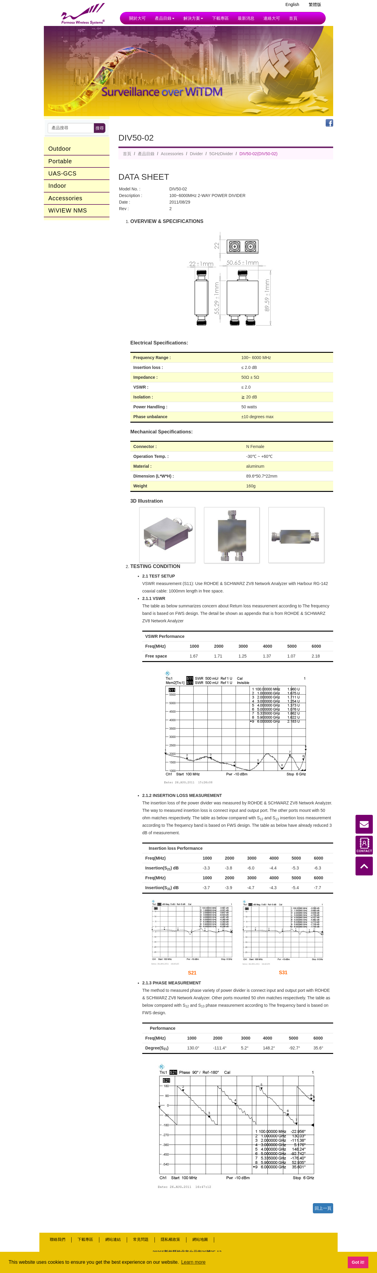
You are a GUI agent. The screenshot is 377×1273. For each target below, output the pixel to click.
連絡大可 (271, 18)
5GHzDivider (221, 153)
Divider (196, 153)
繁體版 (315, 4)
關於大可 (137, 18)
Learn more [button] (193, 1262)
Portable (60, 161)
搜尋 (99, 128)
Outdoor (59, 148)
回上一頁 (323, 1208)
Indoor (57, 185)
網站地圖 (200, 1239)
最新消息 (246, 18)
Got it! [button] (358, 1262)
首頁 (293, 18)
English (292, 4)
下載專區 (220, 18)
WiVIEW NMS (67, 210)
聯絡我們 (57, 1239)
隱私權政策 (170, 1239)
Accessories (65, 198)
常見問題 (141, 1239)
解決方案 (193, 18)
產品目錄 (164, 18)
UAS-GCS (62, 173)
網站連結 (113, 1239)
